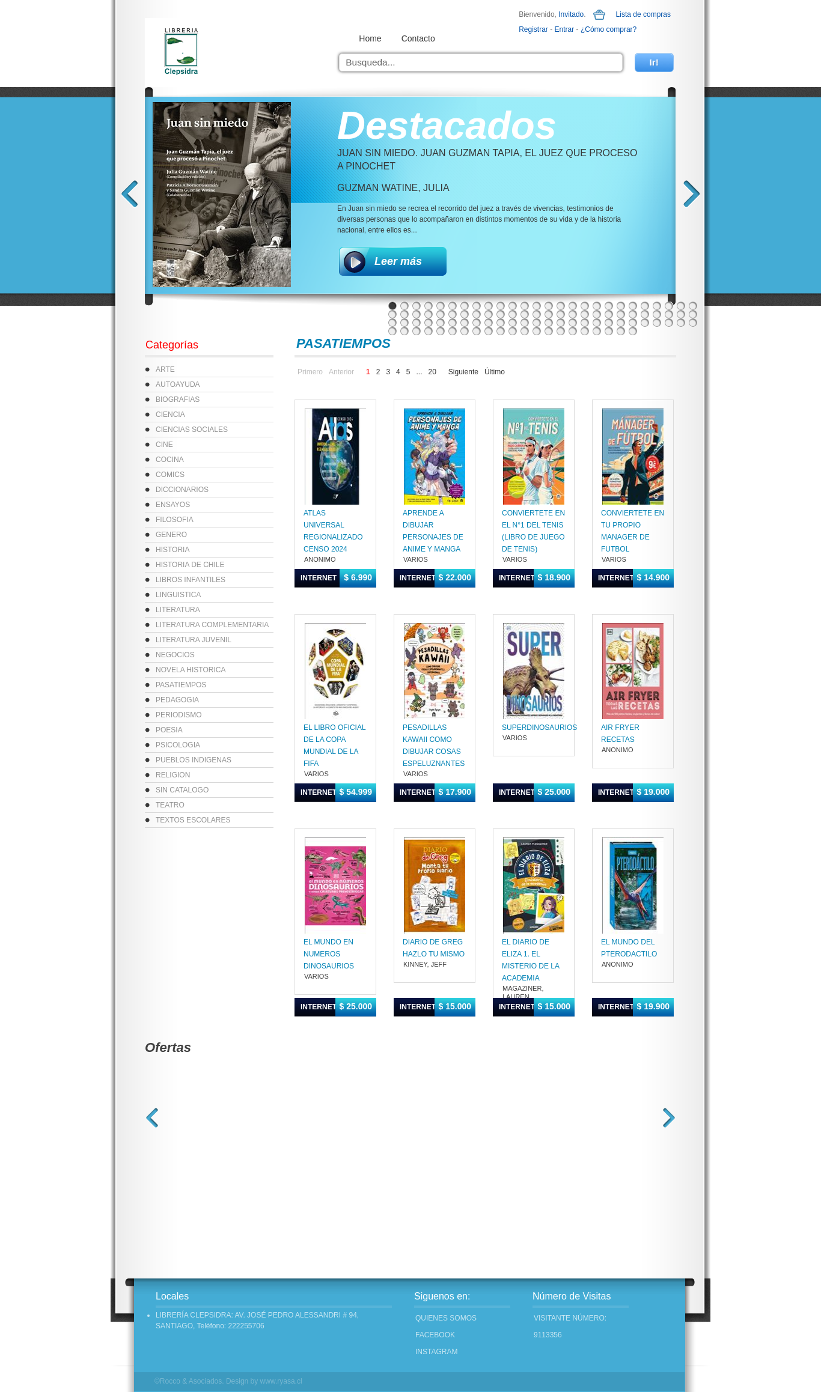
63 (512, 322)
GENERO (171, 534)
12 (524, 306)
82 (428, 331)
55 (416, 322)
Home (370, 38)
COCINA (170, 459)
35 (488, 314)
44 (597, 314)
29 (416, 314)
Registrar (533, 29)
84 (452, 331)
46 (621, 314)
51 (681, 314)
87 (488, 331)
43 (585, 314)
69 (585, 322)
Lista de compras (643, 14)
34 (476, 314)
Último (494, 372)
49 (657, 314)
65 (537, 322)
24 (669, 306)
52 (693, 314)
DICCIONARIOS (182, 489)
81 (416, 331)
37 (512, 314)
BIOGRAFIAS (178, 399)
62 (500, 322)
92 (549, 331)
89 (512, 331)
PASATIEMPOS (181, 685)
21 (633, 306)
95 (585, 331)
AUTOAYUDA (178, 384)
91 (537, 331)
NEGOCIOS (175, 655)
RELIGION (173, 775)
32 (452, 314)
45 (609, 314)
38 (524, 314)
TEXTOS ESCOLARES (193, 820)
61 (488, 322)
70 (597, 322)
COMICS (170, 474)
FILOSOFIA (175, 519)
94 (573, 331)
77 (681, 322)
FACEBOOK (435, 1335)
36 (500, 314)
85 (464, 331)
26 (693, 306)
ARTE (165, 369)
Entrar (565, 29)
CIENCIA (170, 414)
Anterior (341, 372)
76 (669, 322)
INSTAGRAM (436, 1352)
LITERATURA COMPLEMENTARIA (212, 625)
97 (609, 331)
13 (537, 306)
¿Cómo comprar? (608, 29)
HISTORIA (172, 550)
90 (524, 331)
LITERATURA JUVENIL (193, 640)
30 (428, 314)
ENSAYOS (173, 504)
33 (464, 314)
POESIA (169, 730)
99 (633, 331)
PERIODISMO (179, 715)
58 (452, 322)
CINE (164, 444)
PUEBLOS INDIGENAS (193, 760)
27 (392, 314)
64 (524, 322)
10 (500, 306)
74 (645, 322)
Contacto (418, 38)
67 (561, 322)
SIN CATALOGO (182, 790)
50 (669, 314)
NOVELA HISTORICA (190, 670)
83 (440, 331)
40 (549, 314)
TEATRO (170, 805)
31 (440, 314)
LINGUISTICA (178, 595)
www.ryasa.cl (281, 1381)
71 (609, 322)
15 (561, 306)
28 (404, 314)
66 (549, 322)
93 (561, 331)
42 (573, 314)
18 (597, 306)
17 (585, 306)
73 (633, 322)
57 (440, 322)
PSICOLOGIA (178, 745)
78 (693, 322)
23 (657, 306)
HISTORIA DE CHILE (190, 565)
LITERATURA (178, 610)
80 (404, 331)
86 (476, 331)
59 (464, 322)
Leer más (398, 261)
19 (609, 306)
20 (621, 306)
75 (657, 322)
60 (476, 322)
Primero (310, 372)
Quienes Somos (446, 1318)
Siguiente (463, 372)
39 (537, 314)
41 (561, 314)
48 (645, 314)
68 (573, 322)
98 (621, 331)
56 (428, 322)
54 (404, 322)
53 (392, 322)
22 (645, 306)
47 (633, 314)
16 (573, 306)
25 (681, 306)
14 (549, 306)
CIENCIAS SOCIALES (192, 429)
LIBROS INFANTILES (190, 580)
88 (500, 331)
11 (512, 306)
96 (597, 331)
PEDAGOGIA (177, 700)
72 (621, 322)
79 (392, 331)
